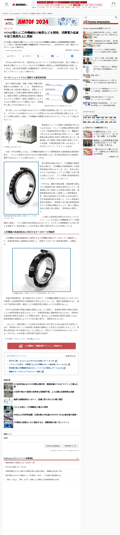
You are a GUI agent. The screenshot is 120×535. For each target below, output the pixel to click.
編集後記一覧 (114, 156)
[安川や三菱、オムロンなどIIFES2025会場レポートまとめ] (33, 361)
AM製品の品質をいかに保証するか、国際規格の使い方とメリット (42, 422)
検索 (116, 17)
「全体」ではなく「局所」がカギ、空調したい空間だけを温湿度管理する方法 (32, 479)
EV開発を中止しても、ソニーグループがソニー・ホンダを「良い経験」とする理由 (106, 134)
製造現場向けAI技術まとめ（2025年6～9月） (21, 463)
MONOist (5, 13)
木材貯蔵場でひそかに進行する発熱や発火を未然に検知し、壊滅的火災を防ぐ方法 (34, 471)
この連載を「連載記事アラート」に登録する (43, 346)
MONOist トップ (70, 446)
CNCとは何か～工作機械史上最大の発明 (31, 407)
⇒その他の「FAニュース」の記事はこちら (22, 339)
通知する (28, 56)
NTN (6, 438)
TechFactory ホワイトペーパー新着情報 (18, 458)
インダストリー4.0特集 (90, 115)
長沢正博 (68, 50)
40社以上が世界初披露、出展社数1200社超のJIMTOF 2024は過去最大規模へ (46, 415)
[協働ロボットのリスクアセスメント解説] (26, 372)
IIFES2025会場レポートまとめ (16, 467)
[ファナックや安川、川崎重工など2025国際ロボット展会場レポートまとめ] (39, 364)
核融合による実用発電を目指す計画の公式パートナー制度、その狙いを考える (106, 142)
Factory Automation (15, 13)
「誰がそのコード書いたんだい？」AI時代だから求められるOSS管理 (106, 151)
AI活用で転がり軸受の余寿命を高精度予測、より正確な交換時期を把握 (44, 392)
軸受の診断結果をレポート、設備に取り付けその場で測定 (38, 399)
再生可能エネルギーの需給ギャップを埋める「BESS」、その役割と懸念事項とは (33, 475)
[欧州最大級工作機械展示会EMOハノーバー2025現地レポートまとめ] (37, 368)
